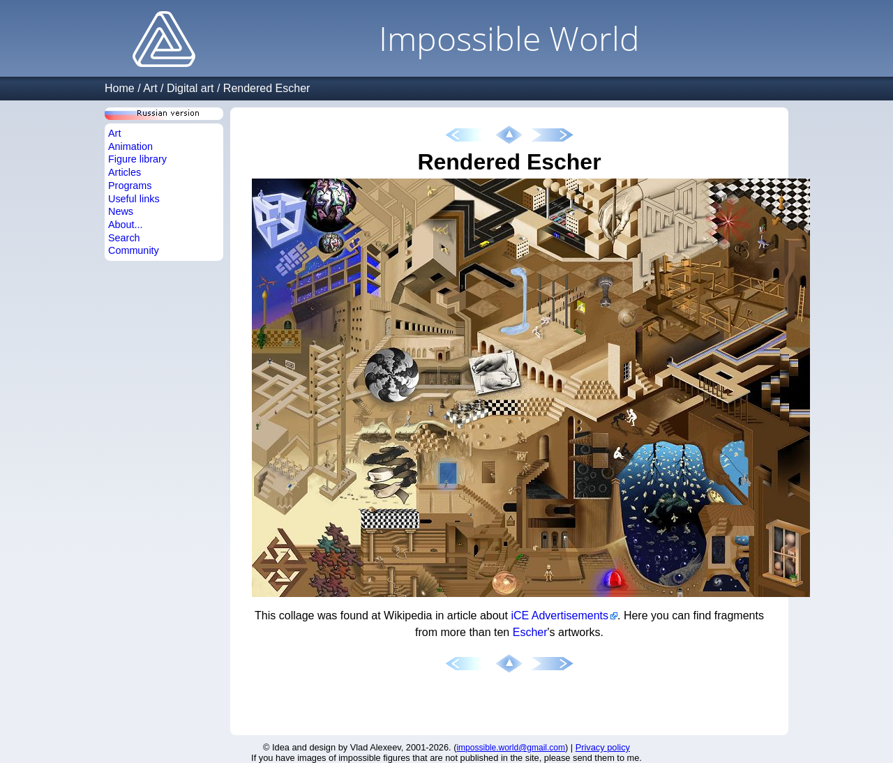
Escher (530, 632)
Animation (130, 146)
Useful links (134, 198)
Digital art (190, 88)
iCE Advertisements (559, 615)
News (120, 211)
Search (124, 237)
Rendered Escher (266, 88)
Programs (129, 185)
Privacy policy (603, 747)
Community (133, 250)
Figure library (137, 159)
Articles (124, 172)
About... (125, 224)
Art (150, 88)
